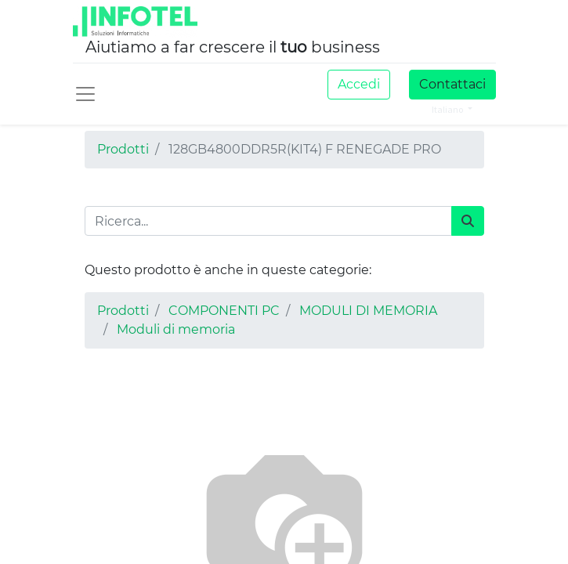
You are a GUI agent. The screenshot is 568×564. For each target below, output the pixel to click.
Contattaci (452, 84)
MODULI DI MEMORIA (368, 310)
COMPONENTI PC (224, 310)
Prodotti (123, 149)
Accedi (359, 84)
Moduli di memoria (176, 329)
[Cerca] (467, 221)
